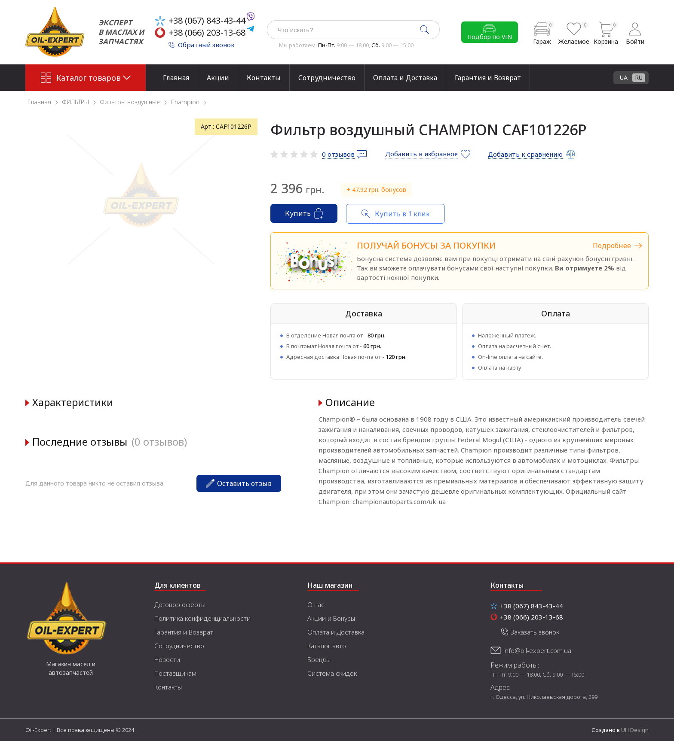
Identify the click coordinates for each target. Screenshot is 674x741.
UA (624, 77)
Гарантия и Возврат (488, 77)
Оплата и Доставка (405, 77)
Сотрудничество (326, 77)
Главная (176, 77)
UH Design (635, 730)
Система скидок (332, 673)
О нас (316, 604)
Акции (218, 77)
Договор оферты (179, 604)
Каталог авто (326, 645)
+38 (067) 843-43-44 (206, 20)
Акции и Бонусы (331, 618)
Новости (167, 659)
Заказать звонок (535, 632)
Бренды (319, 659)
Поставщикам (175, 673)
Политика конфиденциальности (202, 618)
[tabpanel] (141, 200)
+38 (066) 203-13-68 (206, 32)
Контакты (264, 77)
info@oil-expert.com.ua (537, 650)
